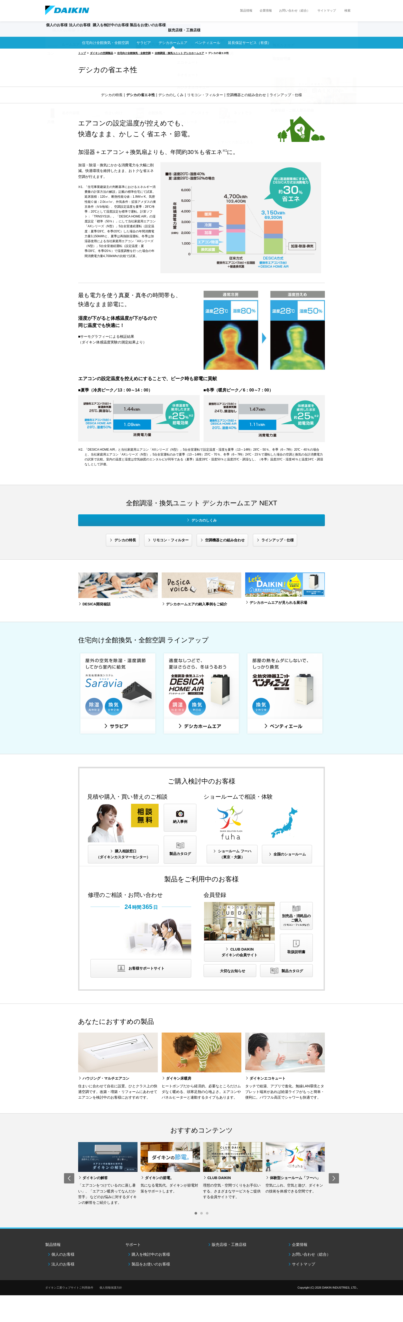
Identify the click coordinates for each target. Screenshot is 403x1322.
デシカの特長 (112, 95)
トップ (82, 53)
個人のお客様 (63, 1254)
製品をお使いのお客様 (151, 1264)
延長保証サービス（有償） (249, 43)
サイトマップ (326, 10)
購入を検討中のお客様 (151, 1254)
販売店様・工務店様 (216, 32)
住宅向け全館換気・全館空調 (105, 43)
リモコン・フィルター (205, 95)
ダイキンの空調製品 (101, 53)
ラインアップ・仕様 (286, 95)
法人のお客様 (63, 1264)
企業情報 (266, 10)
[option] (108, 1173)
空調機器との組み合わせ (246, 95)
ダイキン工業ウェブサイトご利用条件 (69, 1287)
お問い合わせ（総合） (294, 10)
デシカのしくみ (171, 95)
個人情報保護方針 (110, 1287)
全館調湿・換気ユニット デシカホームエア (179, 53)
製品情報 (246, 10)
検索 (347, 10)
